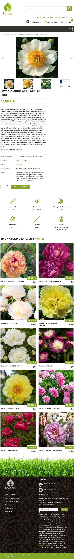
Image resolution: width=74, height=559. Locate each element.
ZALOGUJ (37, 22)
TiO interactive (65, 555)
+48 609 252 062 (64, 18)
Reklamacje (9, 508)
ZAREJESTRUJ (52, 22)
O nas (37, 18)
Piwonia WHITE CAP (45, 366)
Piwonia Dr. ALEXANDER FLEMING (50, 408)
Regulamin (8, 511)
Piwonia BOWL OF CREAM (9, 324)
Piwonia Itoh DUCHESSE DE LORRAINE (48, 325)
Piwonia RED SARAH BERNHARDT (50, 281)
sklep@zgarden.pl (50, 490)
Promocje (50, 18)
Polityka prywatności (12, 499)
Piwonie (39, 239)
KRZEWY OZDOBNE (22, 161)
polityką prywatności (45, 545)
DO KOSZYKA (20, 186)
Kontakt (43, 18)
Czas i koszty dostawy (12, 502)
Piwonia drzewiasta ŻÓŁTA (9, 408)
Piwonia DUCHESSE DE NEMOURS (11, 366)
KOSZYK (66, 21)
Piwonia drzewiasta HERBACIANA (12, 281)
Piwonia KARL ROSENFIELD (9, 450)
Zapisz (64, 509)
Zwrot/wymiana (10, 505)
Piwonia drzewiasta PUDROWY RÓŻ (51, 450)
